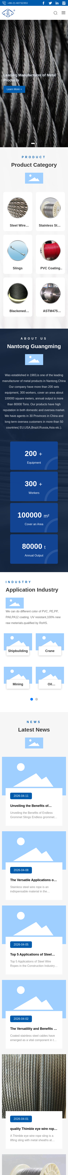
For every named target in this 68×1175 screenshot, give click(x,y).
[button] (33, 143)
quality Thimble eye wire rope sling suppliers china (33, 1130)
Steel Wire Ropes (18, 227)
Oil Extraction (50, 686)
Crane (50, 651)
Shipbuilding (18, 651)
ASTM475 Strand (50, 313)
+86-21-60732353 (17, 3)
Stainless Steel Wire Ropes (50, 227)
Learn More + (14, 89)
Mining (18, 684)
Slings (17, 268)
